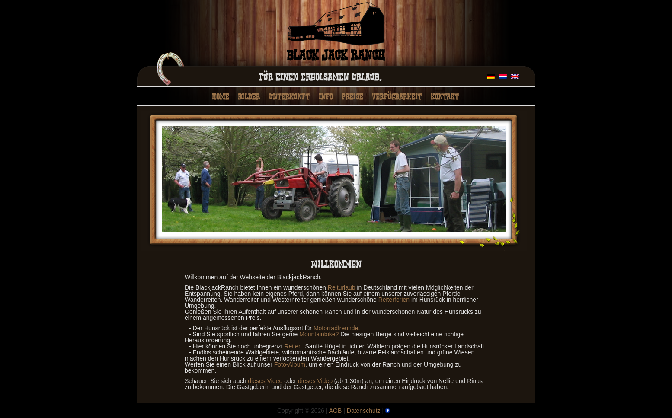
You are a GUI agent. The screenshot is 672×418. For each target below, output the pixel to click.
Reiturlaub (341, 287)
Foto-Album (289, 364)
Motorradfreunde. (337, 328)
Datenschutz (364, 410)
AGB (335, 410)
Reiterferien (394, 299)
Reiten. (293, 346)
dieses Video (265, 380)
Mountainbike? (319, 334)
